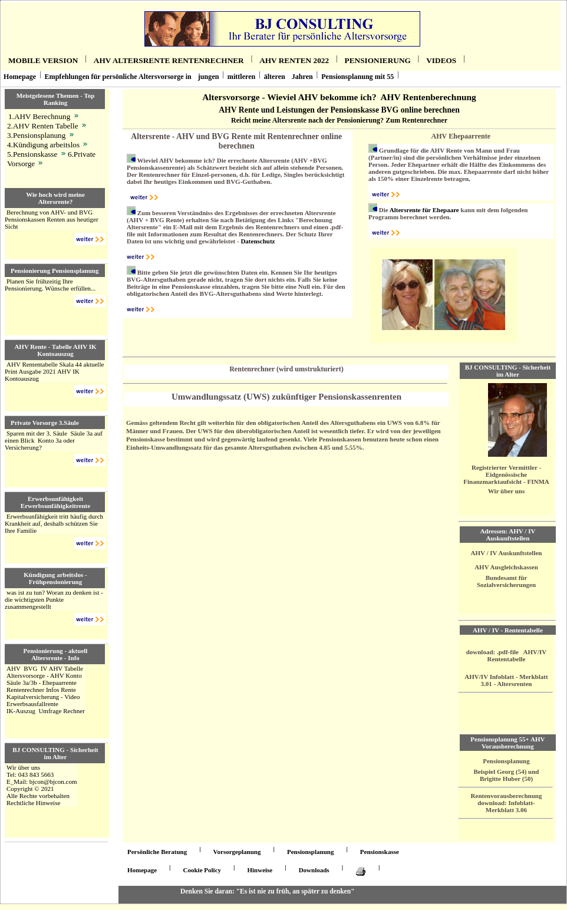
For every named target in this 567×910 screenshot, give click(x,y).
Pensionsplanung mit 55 (357, 76)
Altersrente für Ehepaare (424, 209)
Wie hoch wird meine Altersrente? (55, 198)
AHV (13, 668)
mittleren (242, 76)
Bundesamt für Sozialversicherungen (506, 581)
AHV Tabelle (65, 668)
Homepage (20, 76)
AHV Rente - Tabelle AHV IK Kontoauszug (55, 350)
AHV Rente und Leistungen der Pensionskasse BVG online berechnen (339, 109)
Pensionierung (378, 60)
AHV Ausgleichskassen (506, 567)
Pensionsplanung (506, 760)
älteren (274, 76)
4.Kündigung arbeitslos (43, 144)
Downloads (314, 869)
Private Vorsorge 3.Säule (45, 422)
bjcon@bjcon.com (53, 781)
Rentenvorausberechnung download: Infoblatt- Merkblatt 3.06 (506, 802)
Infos (53, 689)
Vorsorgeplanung (237, 851)
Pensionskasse (379, 851)
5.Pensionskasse (32, 154)
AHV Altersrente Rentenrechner (169, 60)
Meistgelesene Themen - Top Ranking (56, 99)
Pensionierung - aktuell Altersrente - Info (56, 654)
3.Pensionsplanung (36, 135)
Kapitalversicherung (32, 696)
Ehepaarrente (59, 682)
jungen (208, 76)
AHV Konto (66, 675)
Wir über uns (23, 767)
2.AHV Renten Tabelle (42, 125)
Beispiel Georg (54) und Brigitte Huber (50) (506, 775)
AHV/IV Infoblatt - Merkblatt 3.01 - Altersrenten (506, 680)
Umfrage (49, 710)
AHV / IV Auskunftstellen (506, 552)
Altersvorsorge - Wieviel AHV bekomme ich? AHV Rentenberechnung (339, 97)
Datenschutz (257, 241)
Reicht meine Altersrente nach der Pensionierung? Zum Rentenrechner (339, 120)
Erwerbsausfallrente (32, 703)
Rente (68, 689)
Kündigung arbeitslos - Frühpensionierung (55, 578)
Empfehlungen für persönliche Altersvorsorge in (117, 76)
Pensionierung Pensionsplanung (54, 270)
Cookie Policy (202, 869)
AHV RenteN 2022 (294, 60)
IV (44, 668)
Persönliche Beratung (157, 851)
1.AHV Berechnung (39, 116)
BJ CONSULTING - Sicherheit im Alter (55, 753)
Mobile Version (43, 60)
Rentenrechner (25, 689)
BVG (30, 668)
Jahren (302, 76)
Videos (441, 60)
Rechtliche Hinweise (33, 802)
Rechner (74, 710)
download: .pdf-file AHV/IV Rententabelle (506, 655)
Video (72, 696)
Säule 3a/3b (21, 682)
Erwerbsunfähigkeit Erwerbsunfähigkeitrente (55, 502)
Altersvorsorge (25, 675)
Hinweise (259, 869)
